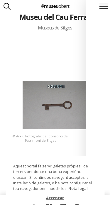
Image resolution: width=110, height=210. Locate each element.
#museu (55, 6)
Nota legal (78, 188)
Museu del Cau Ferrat (55, 17)
